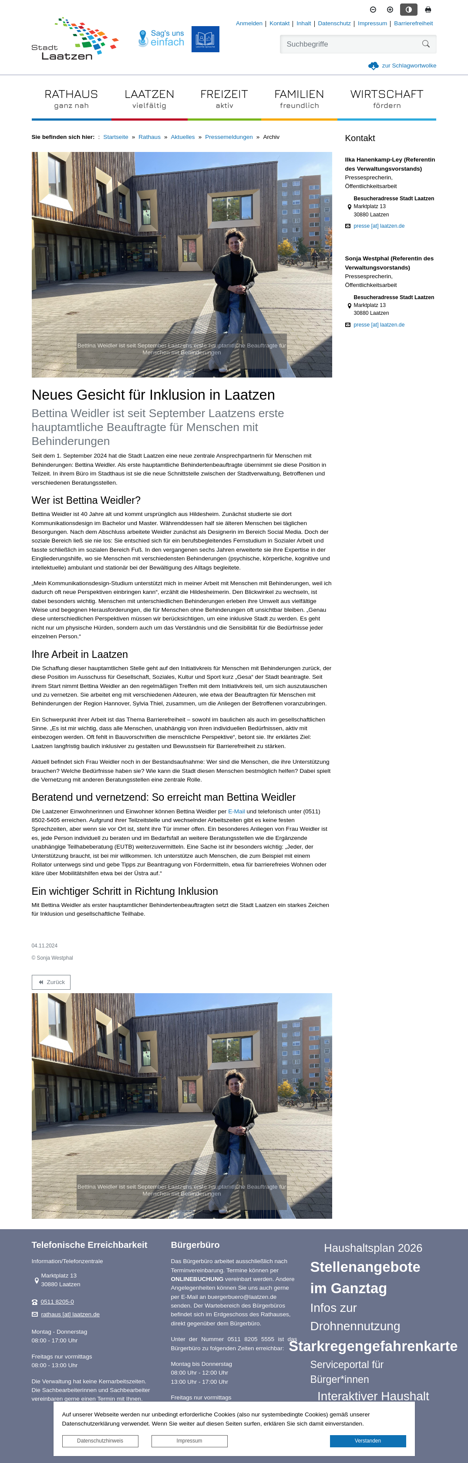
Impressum (189, 1441)
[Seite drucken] (428, 9)
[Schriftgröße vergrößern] (390, 9)
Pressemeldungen (229, 137)
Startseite (115, 137)
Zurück (51, 983)
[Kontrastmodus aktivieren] (408, 9)
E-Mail (236, 811)
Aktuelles (183, 137)
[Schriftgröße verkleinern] (373, 9)
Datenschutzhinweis (100, 1441)
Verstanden (368, 1441)
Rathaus (149, 137)
